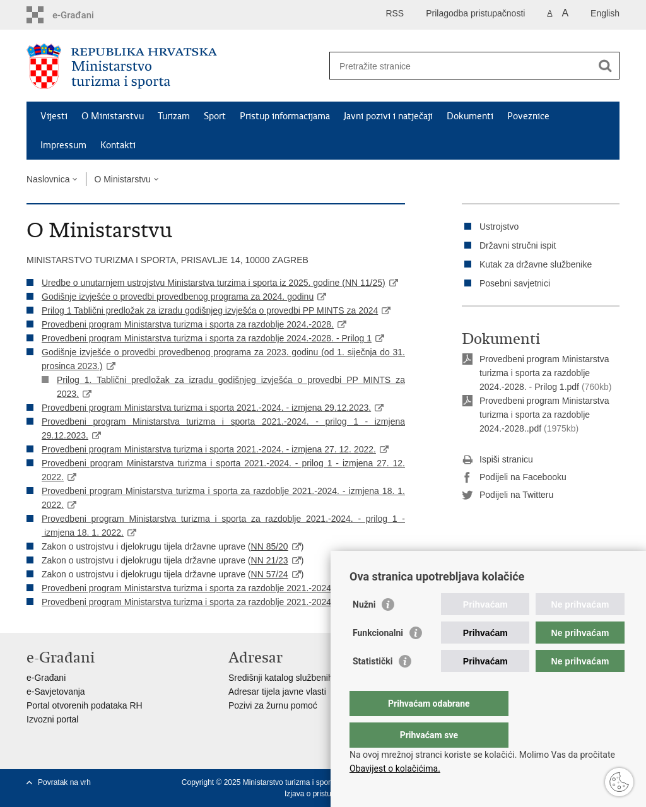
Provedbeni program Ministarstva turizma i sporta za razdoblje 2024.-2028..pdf (544, 414)
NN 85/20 (269, 546)
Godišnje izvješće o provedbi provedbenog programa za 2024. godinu (178, 297)
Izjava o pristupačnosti (322, 793)
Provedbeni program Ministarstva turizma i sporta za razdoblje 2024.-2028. (188, 324)
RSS (394, 13)
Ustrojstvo (499, 226)
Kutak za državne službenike (535, 264)
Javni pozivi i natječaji (388, 116)
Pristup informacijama (285, 116)
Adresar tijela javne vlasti (277, 691)
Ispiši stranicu (497, 460)
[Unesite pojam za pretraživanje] (461, 66)
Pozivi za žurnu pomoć (272, 705)
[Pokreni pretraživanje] (605, 66)
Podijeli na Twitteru (507, 495)
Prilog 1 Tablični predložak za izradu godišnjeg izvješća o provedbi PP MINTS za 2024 (210, 310)
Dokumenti (470, 116)
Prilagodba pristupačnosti (475, 13)
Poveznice (528, 116)
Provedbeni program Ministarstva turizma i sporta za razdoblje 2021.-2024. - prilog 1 (206, 602)
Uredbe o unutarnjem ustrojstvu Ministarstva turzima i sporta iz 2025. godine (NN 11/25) (213, 283)
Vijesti (54, 116)
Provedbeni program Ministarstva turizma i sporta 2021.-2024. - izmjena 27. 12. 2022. (209, 449)
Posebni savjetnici (514, 283)
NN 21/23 (269, 560)
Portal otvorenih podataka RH (84, 705)
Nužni (364, 630)
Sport (215, 116)
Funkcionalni (378, 658)
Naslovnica (47, 179)
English (605, 13)
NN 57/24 (269, 574)
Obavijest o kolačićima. (394, 768)
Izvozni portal (52, 719)
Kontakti (118, 145)
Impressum (63, 145)
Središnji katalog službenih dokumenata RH (313, 678)
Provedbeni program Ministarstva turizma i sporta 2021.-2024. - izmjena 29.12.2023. (206, 408)
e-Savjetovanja (55, 691)
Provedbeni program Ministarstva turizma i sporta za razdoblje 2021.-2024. (188, 588)
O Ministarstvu (112, 116)
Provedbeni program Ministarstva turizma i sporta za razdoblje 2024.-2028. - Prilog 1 (207, 338)
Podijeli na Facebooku (514, 477)
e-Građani (46, 678)
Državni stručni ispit (517, 245)
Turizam (174, 116)
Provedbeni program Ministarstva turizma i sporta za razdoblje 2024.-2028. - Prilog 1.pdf (544, 373)
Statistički (372, 686)
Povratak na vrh (64, 782)
